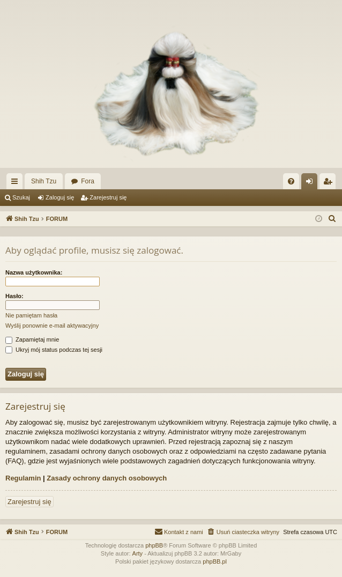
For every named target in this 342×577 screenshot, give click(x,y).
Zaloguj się (60, 197)
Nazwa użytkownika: (33, 272)
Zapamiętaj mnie (32, 339)
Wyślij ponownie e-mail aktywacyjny (52, 325)
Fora (87, 181)
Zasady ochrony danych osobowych (107, 478)
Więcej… (17, 183)
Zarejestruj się (108, 197)
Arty (137, 553)
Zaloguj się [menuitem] (311, 183)
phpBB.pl (215, 561)
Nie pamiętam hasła (31, 315)
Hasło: (14, 296)
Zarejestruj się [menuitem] (330, 183)
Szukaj (21, 197)
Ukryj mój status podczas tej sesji (53, 349)
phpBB (154, 545)
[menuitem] (291, 181)
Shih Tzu (43, 181)
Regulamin (23, 478)
